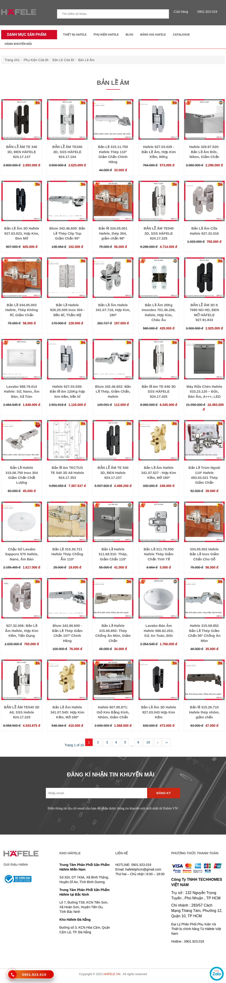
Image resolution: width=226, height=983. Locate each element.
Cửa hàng (182, 11)
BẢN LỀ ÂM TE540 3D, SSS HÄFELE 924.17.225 (159, 233)
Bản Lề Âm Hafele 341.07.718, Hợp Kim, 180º (113, 310)
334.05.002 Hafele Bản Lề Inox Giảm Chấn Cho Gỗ (204, 554)
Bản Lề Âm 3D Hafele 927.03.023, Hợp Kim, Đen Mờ (21, 233)
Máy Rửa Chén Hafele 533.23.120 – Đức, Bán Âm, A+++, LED (204, 391)
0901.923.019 (206, 11)
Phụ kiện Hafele (106, 34)
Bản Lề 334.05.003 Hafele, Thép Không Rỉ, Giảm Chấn (21, 310)
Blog (129, 34)
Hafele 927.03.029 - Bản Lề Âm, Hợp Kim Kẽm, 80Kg (159, 152)
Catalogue (181, 34)
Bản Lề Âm (86, 60)
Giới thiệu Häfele (15, 864)
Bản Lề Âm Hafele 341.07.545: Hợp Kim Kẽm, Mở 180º (67, 712)
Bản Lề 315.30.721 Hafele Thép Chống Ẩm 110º (67, 554)
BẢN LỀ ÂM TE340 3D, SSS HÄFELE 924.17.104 (67, 152)
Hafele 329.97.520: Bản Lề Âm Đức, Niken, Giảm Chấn (204, 152)
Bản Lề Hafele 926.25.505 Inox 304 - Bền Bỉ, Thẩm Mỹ (67, 310)
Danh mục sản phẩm (25, 34)
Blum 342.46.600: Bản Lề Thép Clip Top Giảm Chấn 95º (67, 233)
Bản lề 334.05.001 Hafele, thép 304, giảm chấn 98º (113, 233)
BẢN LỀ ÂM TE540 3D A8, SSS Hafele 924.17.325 (21, 712)
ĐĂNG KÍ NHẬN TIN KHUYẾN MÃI (111, 774)
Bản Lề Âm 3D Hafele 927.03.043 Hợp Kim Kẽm (158, 712)
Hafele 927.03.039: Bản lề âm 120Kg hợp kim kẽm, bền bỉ (67, 391)
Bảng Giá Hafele (153, 34)
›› (166, 742)
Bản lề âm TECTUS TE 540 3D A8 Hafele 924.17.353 (67, 473)
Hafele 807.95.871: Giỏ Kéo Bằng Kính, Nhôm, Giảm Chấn (113, 712)
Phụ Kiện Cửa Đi (36, 60)
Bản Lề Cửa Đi (63, 60)
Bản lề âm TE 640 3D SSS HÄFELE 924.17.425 (159, 391)
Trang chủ (12, 60)
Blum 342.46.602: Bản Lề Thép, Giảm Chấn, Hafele (113, 391)
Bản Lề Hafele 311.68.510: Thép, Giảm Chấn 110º (112, 554)
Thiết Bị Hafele (75, 34)
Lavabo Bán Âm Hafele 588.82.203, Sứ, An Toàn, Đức (158, 631)
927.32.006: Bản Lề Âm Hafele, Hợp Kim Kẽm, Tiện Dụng (21, 631)
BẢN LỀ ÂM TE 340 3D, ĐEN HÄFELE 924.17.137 (21, 152)
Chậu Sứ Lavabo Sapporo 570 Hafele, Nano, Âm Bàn (21, 554)
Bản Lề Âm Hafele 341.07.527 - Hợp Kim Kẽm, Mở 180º (158, 473)
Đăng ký (163, 793)
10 (148, 742)
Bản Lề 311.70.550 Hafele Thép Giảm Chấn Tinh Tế (159, 554)
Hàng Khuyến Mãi (18, 44)
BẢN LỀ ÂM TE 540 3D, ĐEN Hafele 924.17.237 (113, 473)
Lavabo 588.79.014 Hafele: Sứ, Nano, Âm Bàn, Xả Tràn (22, 391)
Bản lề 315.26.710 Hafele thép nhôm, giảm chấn (204, 712)
